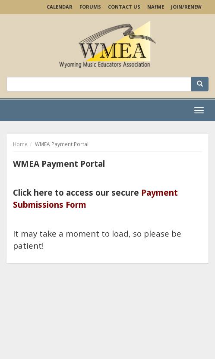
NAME (155, 6)
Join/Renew (186, 6)
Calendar (60, 6)
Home (20, 144)
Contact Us (124, 6)
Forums (90, 6)
